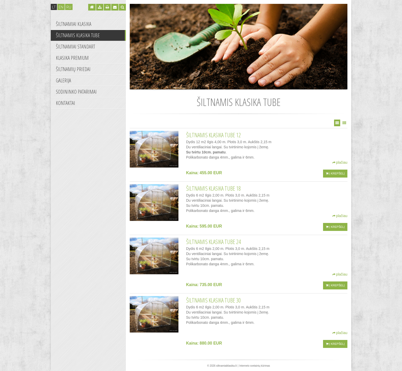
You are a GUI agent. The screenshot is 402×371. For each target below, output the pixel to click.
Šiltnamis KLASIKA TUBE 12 (213, 135)
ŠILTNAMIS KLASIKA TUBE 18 (213, 188)
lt (54, 6)
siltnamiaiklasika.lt (226, 365)
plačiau (340, 162)
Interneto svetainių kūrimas (254, 365)
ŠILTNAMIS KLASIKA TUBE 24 (213, 242)
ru (68, 6)
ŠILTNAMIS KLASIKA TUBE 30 (213, 300)
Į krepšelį (335, 173)
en (61, 6)
